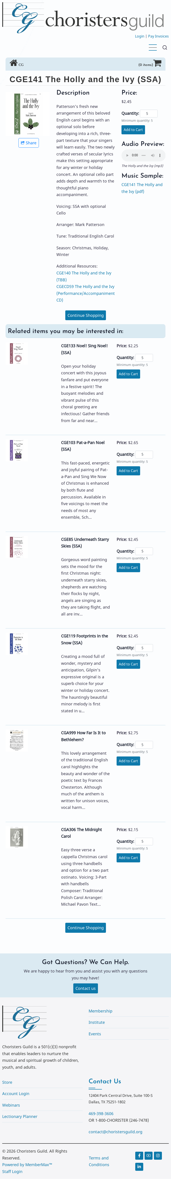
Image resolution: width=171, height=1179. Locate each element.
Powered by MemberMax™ (27, 1164)
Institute (97, 1022)
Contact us (86, 988)
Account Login (15, 1093)
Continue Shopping (86, 315)
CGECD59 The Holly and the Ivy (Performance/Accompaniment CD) (85, 293)
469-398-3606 (101, 1113)
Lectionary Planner (19, 1116)
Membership (100, 1011)
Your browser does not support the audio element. (143, 155)
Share (28, 142)
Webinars (11, 1105)
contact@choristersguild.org (115, 1132)
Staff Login (12, 1171)
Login (139, 36)
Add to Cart (133, 129)
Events (95, 1034)
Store (7, 1082)
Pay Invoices (158, 36)
